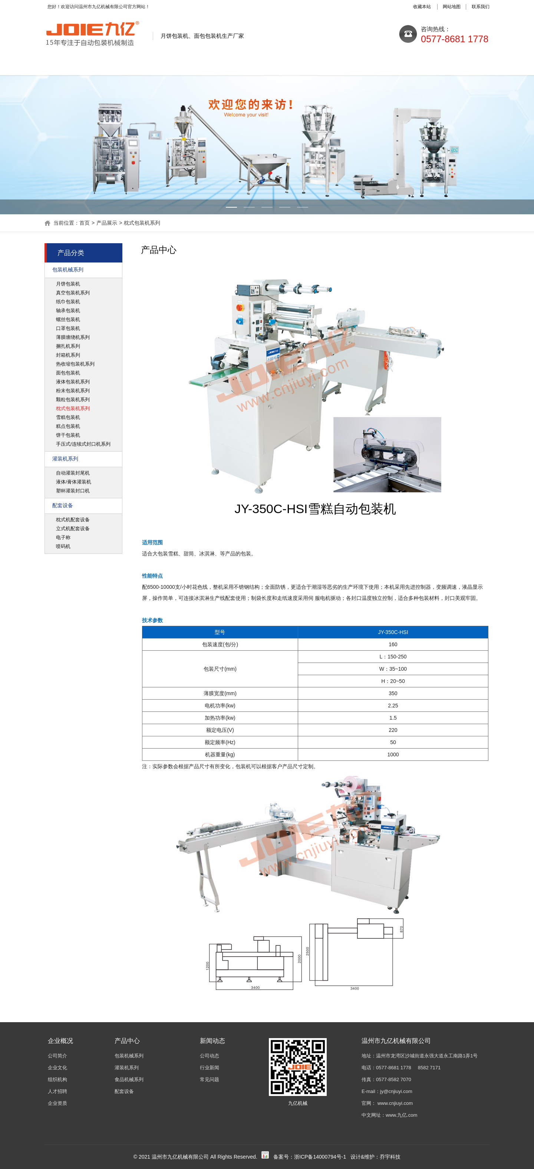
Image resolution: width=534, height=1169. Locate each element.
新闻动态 (201, 64)
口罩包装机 (68, 328)
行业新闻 (209, 1067)
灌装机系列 (65, 459)
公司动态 (209, 1056)
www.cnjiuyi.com (395, 1103)
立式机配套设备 (73, 528)
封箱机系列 (68, 355)
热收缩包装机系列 (75, 364)
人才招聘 (57, 1091)
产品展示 (267, 64)
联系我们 (463, 64)
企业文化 (57, 1067)
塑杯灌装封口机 (73, 490)
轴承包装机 (68, 310)
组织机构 (57, 1079)
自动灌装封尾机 (73, 473)
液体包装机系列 (73, 381)
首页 (84, 223)
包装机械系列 (67, 270)
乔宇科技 (390, 1157)
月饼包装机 (68, 284)
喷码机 (63, 546)
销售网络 (398, 64)
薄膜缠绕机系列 (73, 337)
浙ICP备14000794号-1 (320, 1157)
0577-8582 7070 (393, 1079)
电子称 (63, 537)
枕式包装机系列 (142, 223)
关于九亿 (135, 64)
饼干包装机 (68, 435)
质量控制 (332, 64)
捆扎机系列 (68, 346)
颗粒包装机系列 (73, 399)
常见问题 (209, 1079)
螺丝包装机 (68, 319)
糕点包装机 (68, 426)
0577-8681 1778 (393, 1067)
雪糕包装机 (68, 417)
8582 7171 (429, 1067)
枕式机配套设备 (73, 519)
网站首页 (70, 64)
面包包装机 (68, 373)
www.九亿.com (401, 1115)
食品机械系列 (129, 1079)
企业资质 (57, 1103)
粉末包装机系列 (73, 390)
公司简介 (57, 1056)
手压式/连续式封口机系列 (83, 444)
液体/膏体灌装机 (73, 482)
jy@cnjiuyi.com (396, 1091)
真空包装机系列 (73, 292)
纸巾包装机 (68, 301)
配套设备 (62, 505)
